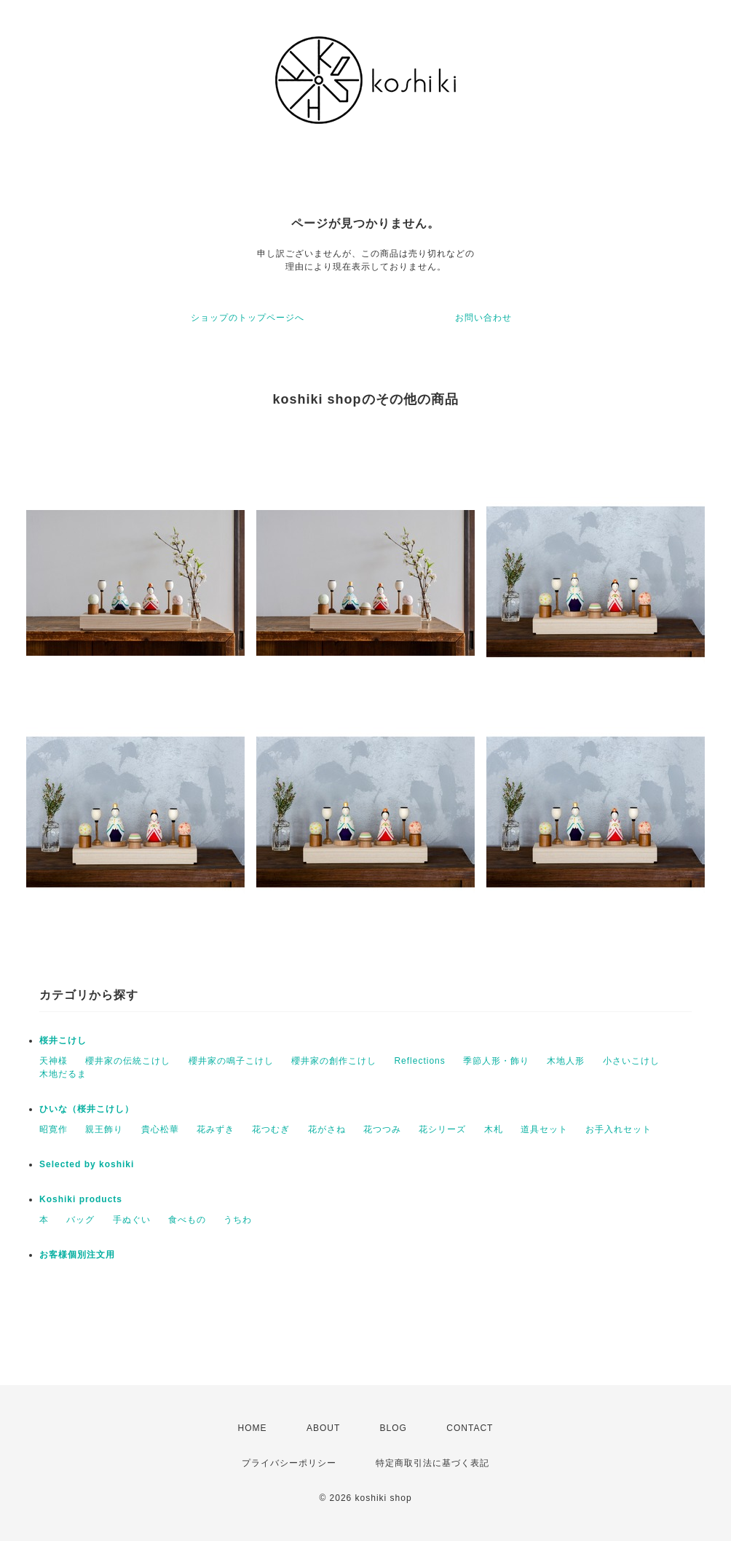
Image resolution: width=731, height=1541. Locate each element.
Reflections (419, 1061)
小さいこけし (631, 1061)
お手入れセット (618, 1129)
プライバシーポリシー (289, 1463)
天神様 (53, 1061)
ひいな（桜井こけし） (86, 1109)
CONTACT (469, 1428)
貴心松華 (160, 1129)
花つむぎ (271, 1129)
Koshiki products (80, 1199)
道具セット (544, 1129)
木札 (493, 1129)
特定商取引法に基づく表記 (432, 1463)
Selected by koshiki (86, 1164)
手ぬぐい (132, 1220)
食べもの (187, 1220)
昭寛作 (53, 1129)
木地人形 (566, 1061)
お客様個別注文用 (77, 1255)
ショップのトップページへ (247, 318)
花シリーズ (442, 1129)
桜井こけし (63, 1040)
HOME (252, 1428)
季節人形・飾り (496, 1061)
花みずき (215, 1129)
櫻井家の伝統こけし (127, 1061)
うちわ (238, 1220)
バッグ (80, 1220)
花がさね (327, 1129)
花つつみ (382, 1129)
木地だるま (63, 1074)
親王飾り (104, 1129)
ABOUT (323, 1428)
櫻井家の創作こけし (333, 1061)
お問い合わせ (483, 318)
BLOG (393, 1428)
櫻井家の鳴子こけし (231, 1061)
